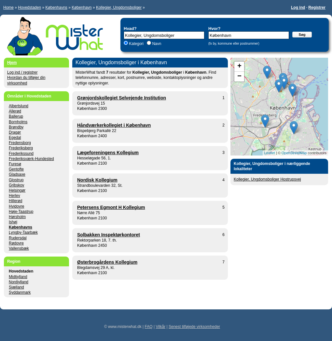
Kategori (136, 43)
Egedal (15, 137)
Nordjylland (18, 282)
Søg (302, 35)
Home (8, 7)
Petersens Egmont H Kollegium (111, 207)
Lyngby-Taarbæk (23, 232)
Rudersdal (18, 238)
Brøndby (16, 127)
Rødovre (16, 243)
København (81, 7)
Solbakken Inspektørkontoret (108, 234)
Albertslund (18, 106)
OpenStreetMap (294, 153)
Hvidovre (16, 206)
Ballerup (16, 116)
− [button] (239, 77)
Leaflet (269, 153)
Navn (156, 43)
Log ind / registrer (22, 72)
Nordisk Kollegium (97, 180)
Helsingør (17, 190)
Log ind (298, 7)
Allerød (15, 111)
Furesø (15, 164)
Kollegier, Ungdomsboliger (119, 7)
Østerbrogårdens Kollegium (107, 262)
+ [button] (239, 66)
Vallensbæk (19, 248)
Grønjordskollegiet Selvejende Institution (121, 97)
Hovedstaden (29, 7)
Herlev (14, 195)
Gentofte (16, 169)
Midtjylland (18, 276)
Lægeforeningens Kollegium (108, 152)
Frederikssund (21, 153)
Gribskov (16, 185)
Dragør (15, 132)
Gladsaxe (17, 174)
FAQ (149, 326)
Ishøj (13, 222)
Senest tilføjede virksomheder (194, 326)
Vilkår (160, 326)
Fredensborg (20, 143)
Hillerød (15, 201)
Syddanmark (20, 292)
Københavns (56, 7)
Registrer (316, 7)
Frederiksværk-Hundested (31, 158)
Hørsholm (17, 217)
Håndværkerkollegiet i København (114, 125)
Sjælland (16, 287)
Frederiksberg (21, 148)
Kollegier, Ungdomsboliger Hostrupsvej (267, 179)
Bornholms (18, 122)
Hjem (12, 62)
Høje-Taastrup (21, 211)
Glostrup (16, 180)
